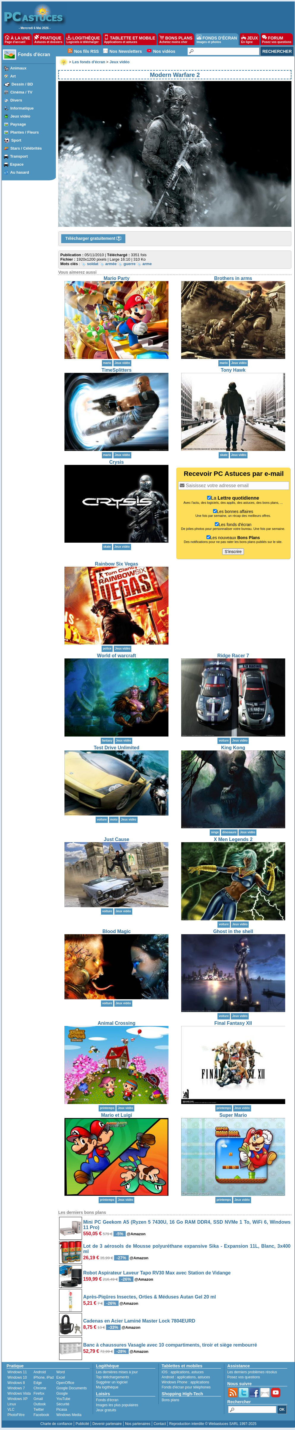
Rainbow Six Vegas (116, 563)
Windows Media (68, 1415)
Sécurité (62, 1404)
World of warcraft (116, 655)
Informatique (22, 108)
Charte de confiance (56, 1424)
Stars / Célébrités (26, 148)
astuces (197, 1372)
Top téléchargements (112, 1377)
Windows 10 (17, 1377)
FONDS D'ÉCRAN (217, 39)
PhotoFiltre (16, 1415)
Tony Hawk (233, 370)
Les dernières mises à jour (117, 1372)
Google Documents (71, 1388)
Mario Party (117, 278)
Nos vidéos (164, 51)
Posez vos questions (243, 1377)
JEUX (249, 39)
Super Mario (233, 1115)
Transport (19, 156)
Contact (160, 1424)
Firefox (39, 1393)
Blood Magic (116, 931)
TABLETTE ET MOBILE (129, 39)
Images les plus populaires (117, 1405)
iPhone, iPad (44, 1377)
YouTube (63, 1399)
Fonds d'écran (34, 54)
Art (13, 76)
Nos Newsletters (126, 51)
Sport (16, 140)
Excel (60, 1377)
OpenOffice (65, 1383)
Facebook (41, 1415)
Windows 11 (17, 1372)
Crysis (116, 462)
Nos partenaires (137, 1424)
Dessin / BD (22, 84)
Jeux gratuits (106, 1410)
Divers (16, 100)
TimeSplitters (117, 370)
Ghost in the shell (233, 931)
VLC (10, 1409)
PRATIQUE (48, 39)
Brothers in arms (233, 278)
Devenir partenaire (107, 1424)
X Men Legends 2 (233, 839)
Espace (17, 164)
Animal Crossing (116, 1023)
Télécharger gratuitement (93, 238)
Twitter (39, 1409)
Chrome (40, 1388)
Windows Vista (19, 1393)
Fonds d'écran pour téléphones (186, 1387)
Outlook (40, 1404)
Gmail (38, 1399)
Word (60, 1372)
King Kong (233, 747)
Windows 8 (16, 1383)
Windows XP (17, 1399)
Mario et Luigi (116, 1115)
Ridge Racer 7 (233, 655)
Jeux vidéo (20, 116)
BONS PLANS (176, 39)
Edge (38, 1383)
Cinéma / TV (21, 92)
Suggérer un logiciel (111, 1382)
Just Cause (116, 839)
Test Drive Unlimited (116, 747)
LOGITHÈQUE (83, 39)
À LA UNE (17, 39)
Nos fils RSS (86, 51)
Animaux (18, 68)
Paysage (18, 124)
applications (180, 1372)
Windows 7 (16, 1388)
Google (62, 1393)
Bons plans (170, 1400)
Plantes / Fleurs (24, 132)
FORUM (276, 39)
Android (40, 1372)
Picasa (61, 1409)
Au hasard (19, 172)
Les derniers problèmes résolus (252, 1372)
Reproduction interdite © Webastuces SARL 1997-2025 (212, 1424)
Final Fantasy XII (233, 1023)
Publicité (82, 1424)
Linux (11, 1404)
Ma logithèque (107, 1387)
